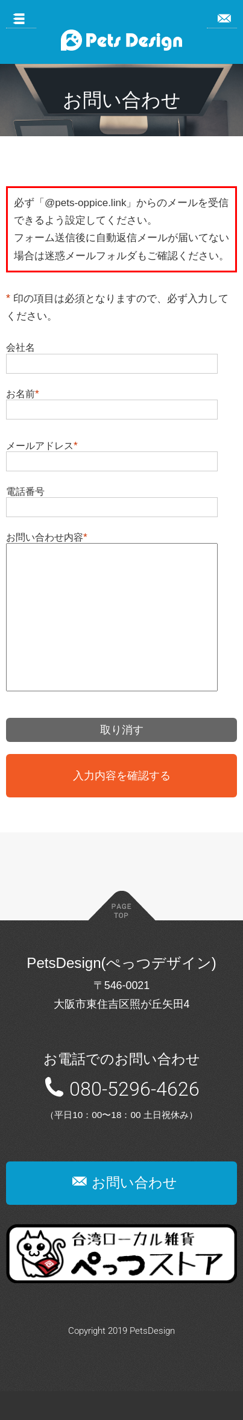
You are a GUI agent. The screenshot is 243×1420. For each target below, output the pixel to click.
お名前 (20, 393)
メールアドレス (40, 445)
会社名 (20, 347)
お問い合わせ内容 (44, 537)
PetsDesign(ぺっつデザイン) (121, 992)
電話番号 (25, 491)
